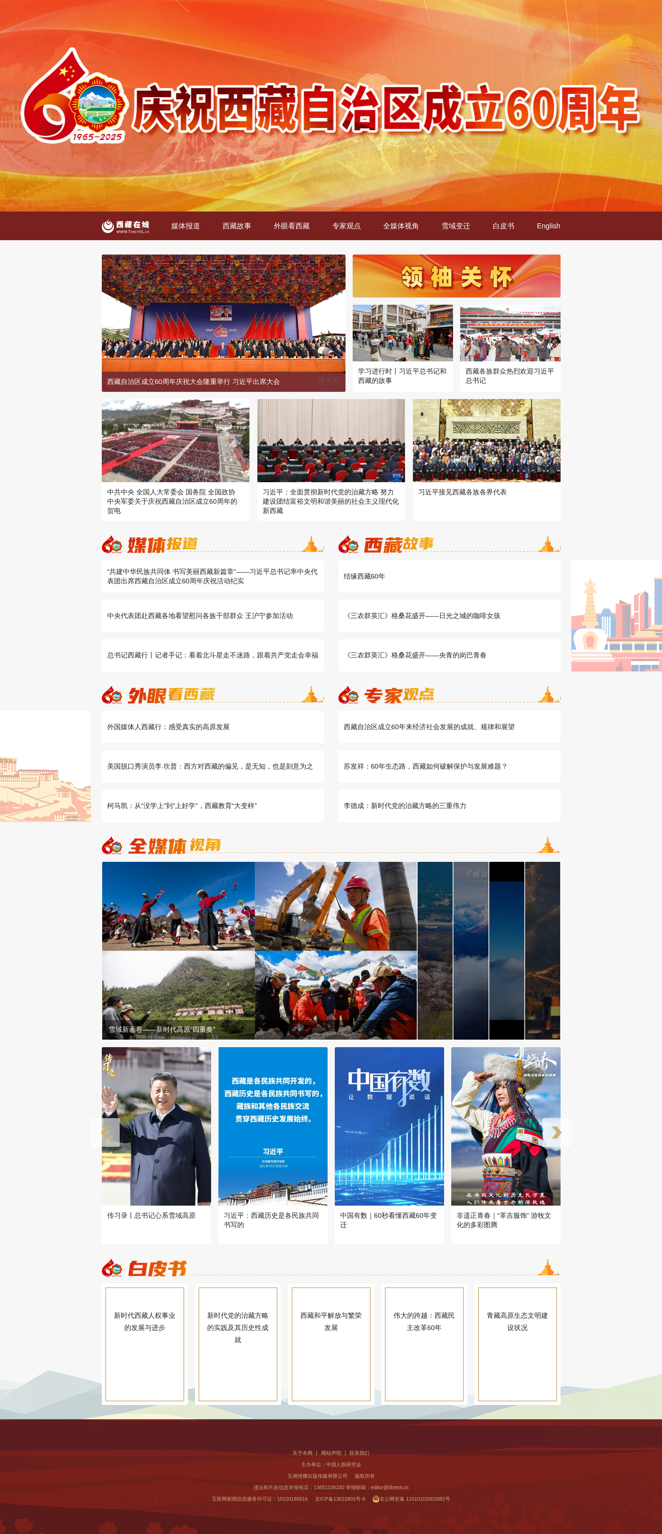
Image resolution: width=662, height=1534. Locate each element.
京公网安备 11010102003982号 (411, 1498)
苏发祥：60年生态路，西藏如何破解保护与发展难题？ (426, 766)
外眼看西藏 (292, 226)
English (549, 226)
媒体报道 (185, 226)
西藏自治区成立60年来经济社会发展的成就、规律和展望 (429, 727)
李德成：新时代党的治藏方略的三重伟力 (405, 805)
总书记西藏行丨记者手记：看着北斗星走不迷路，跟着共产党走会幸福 (212, 655)
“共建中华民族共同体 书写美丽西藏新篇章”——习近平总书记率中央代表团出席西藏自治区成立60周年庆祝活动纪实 (212, 576)
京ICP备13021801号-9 (340, 1499)
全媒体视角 (401, 226)
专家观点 (346, 226)
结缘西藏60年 (364, 576)
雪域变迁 (456, 226)
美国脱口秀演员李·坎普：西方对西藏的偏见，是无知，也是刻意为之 (210, 766)
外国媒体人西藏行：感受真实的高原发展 (168, 727)
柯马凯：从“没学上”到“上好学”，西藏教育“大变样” (182, 805)
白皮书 (503, 226)
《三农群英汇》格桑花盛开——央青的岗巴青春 (415, 655)
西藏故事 (237, 226)
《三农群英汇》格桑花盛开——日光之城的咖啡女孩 (422, 615)
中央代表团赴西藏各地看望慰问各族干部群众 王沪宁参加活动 (200, 615)
